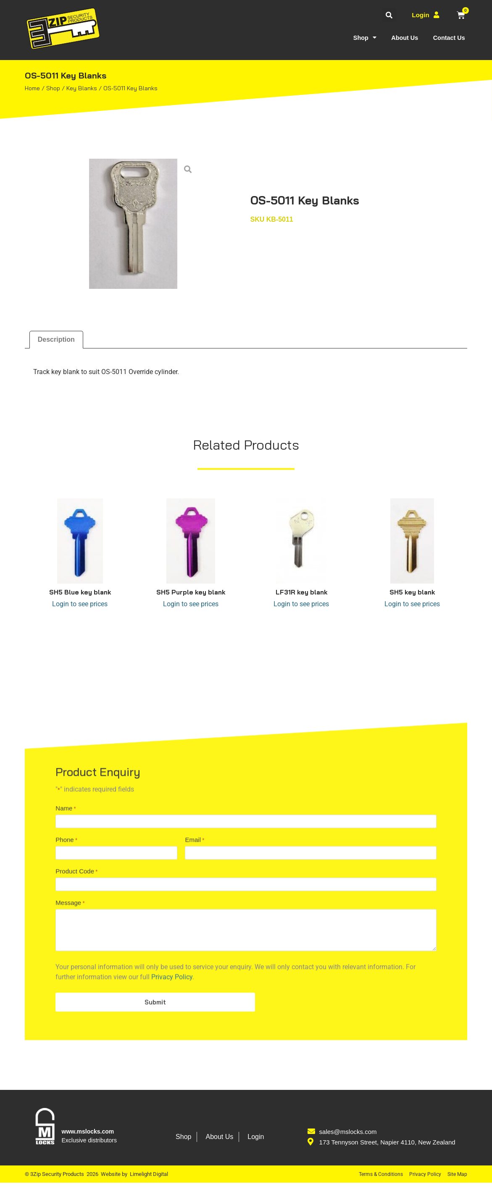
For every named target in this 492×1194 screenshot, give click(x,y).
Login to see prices (80, 604)
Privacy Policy (423, 1185)
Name (65, 1025)
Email (194, 1060)
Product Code (76, 1095)
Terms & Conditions (378, 1185)
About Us (400, 37)
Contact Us (447, 37)
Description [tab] (56, 339)
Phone (66, 1060)
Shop (357, 37)
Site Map (456, 1185)
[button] (388, 15)
